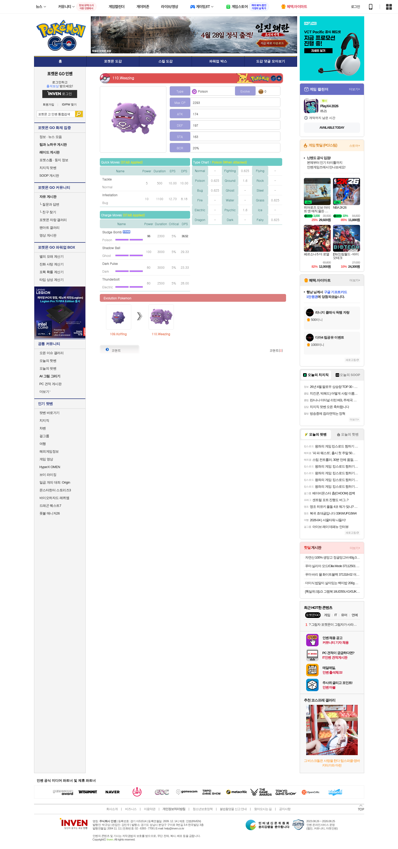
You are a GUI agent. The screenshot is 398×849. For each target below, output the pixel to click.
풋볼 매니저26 (49, 513)
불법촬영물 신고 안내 (233, 809)
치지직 (44, 420)
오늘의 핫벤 (47, 360)
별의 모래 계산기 (51, 256)
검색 (79, 114)
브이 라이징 (47, 474)
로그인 (355, 7)
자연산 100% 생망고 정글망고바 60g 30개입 (332, 557)
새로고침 (351, 359)
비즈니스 (130, 809)
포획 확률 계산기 (51, 272)
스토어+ (354, 146)
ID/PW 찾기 (69, 104)
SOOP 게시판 (49, 175)
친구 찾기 (47, 212)
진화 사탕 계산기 (51, 264)
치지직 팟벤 (47, 167)
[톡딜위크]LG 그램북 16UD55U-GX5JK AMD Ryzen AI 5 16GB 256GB (332, 591)
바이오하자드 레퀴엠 (54, 498)
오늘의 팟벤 (47, 368)
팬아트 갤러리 (49, 227)
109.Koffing (118, 334)
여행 (42, 443)
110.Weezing (160, 334)
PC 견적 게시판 (50, 384)
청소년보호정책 (203, 809)
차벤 (42, 428)
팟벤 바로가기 (49, 412)
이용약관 (149, 809)
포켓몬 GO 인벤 (59, 73)
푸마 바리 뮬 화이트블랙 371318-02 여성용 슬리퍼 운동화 (332, 574)
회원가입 (48, 104)
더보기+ (354, 89)
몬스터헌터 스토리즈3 (55, 490)
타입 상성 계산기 (51, 279)
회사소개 (112, 809)
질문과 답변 (49, 204)
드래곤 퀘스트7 (50, 505)
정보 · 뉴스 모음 (50, 136)
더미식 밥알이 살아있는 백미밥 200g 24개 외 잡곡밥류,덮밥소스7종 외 (332, 583)
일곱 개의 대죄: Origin (54, 482)
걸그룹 (44, 436)
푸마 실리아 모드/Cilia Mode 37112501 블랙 (332, 566)
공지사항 (284, 809)
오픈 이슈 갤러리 (51, 353)
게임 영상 (46, 459)
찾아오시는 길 (263, 809)
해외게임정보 (49, 451)
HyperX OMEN (49, 467)
